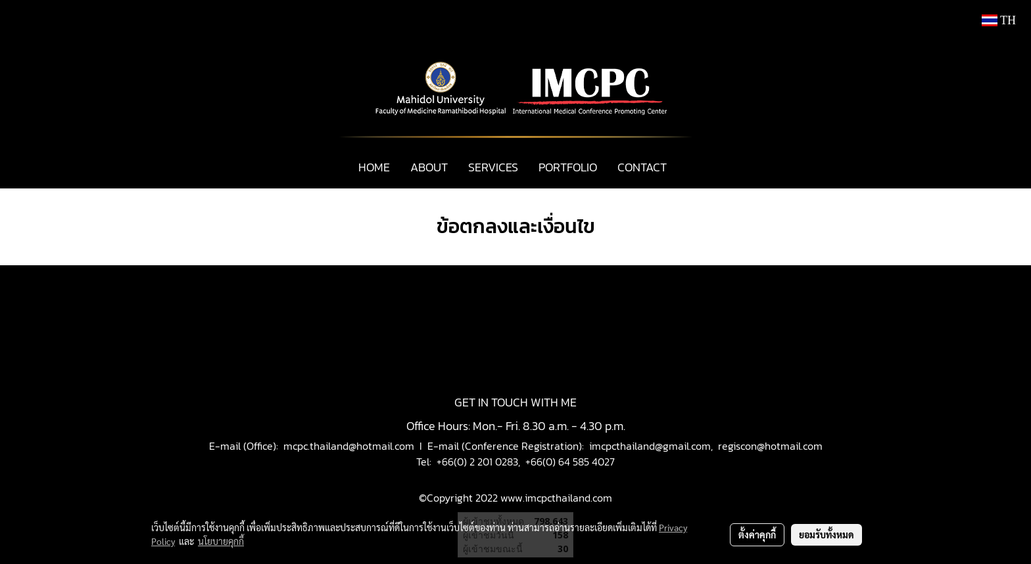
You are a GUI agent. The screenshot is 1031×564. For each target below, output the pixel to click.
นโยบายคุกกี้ (221, 541)
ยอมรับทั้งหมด (826, 534)
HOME (374, 167)
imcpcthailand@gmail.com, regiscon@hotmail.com (706, 446)
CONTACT (642, 167)
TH (999, 20)
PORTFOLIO (568, 167)
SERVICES (493, 167)
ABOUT (429, 167)
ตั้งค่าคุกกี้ (757, 534)
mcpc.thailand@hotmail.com (348, 446)
